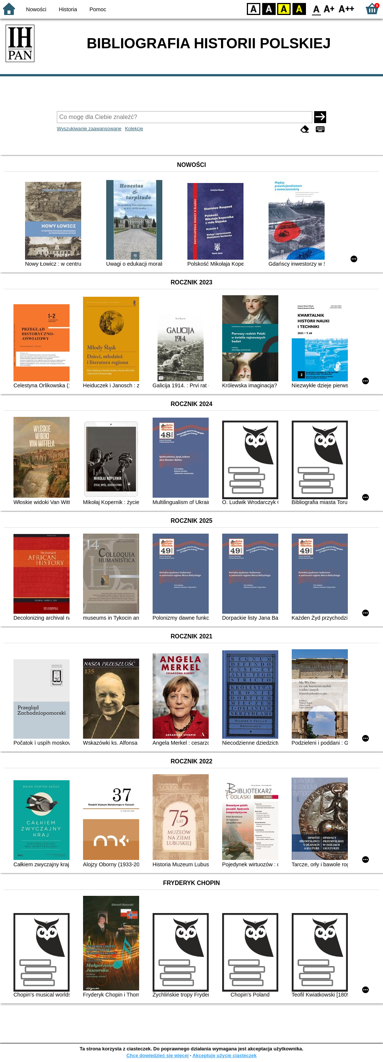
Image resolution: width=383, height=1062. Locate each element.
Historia (68, 9)
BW (269, 8)
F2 (346, 8)
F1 (329, 8)
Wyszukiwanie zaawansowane (89, 128)
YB (284, 8)
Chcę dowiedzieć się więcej (157, 1055)
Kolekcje (134, 128)
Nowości (36, 9)
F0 (316, 8)
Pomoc (97, 9)
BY (299, 8)
